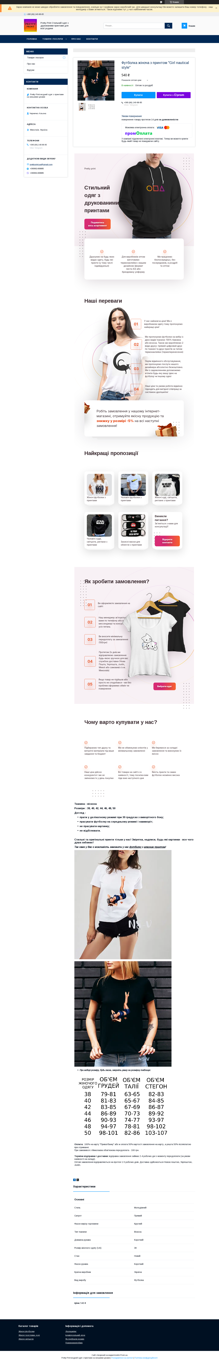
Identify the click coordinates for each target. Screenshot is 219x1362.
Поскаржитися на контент (122, 1358)
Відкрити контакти (167, 541)
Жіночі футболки (26, 1331)
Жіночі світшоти (26, 1339)
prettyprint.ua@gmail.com (41, 164)
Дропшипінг (70, 1331)
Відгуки (30, 70)
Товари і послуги (52, 39)
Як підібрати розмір (74, 1339)
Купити (138, 95)
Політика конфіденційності (146, 1358)
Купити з (173, 95)
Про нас (76, 39)
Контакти (92, 39)
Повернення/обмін (74, 1343)
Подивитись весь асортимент (97, 224)
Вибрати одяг (164, 686)
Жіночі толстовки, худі (29, 1335)
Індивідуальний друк (75, 1335)
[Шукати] (168, 26)
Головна (32, 39)
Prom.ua (123, 1355)
